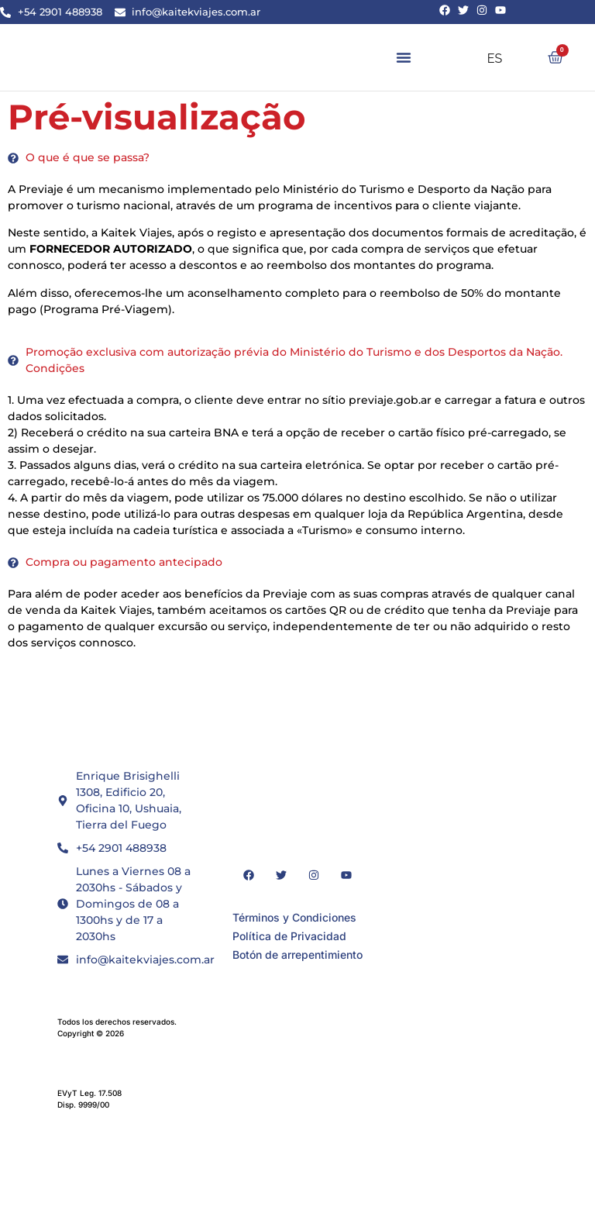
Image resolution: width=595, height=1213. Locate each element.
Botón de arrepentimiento (297, 954)
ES (485, 58)
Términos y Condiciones (294, 917)
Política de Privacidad (289, 935)
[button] (403, 57)
